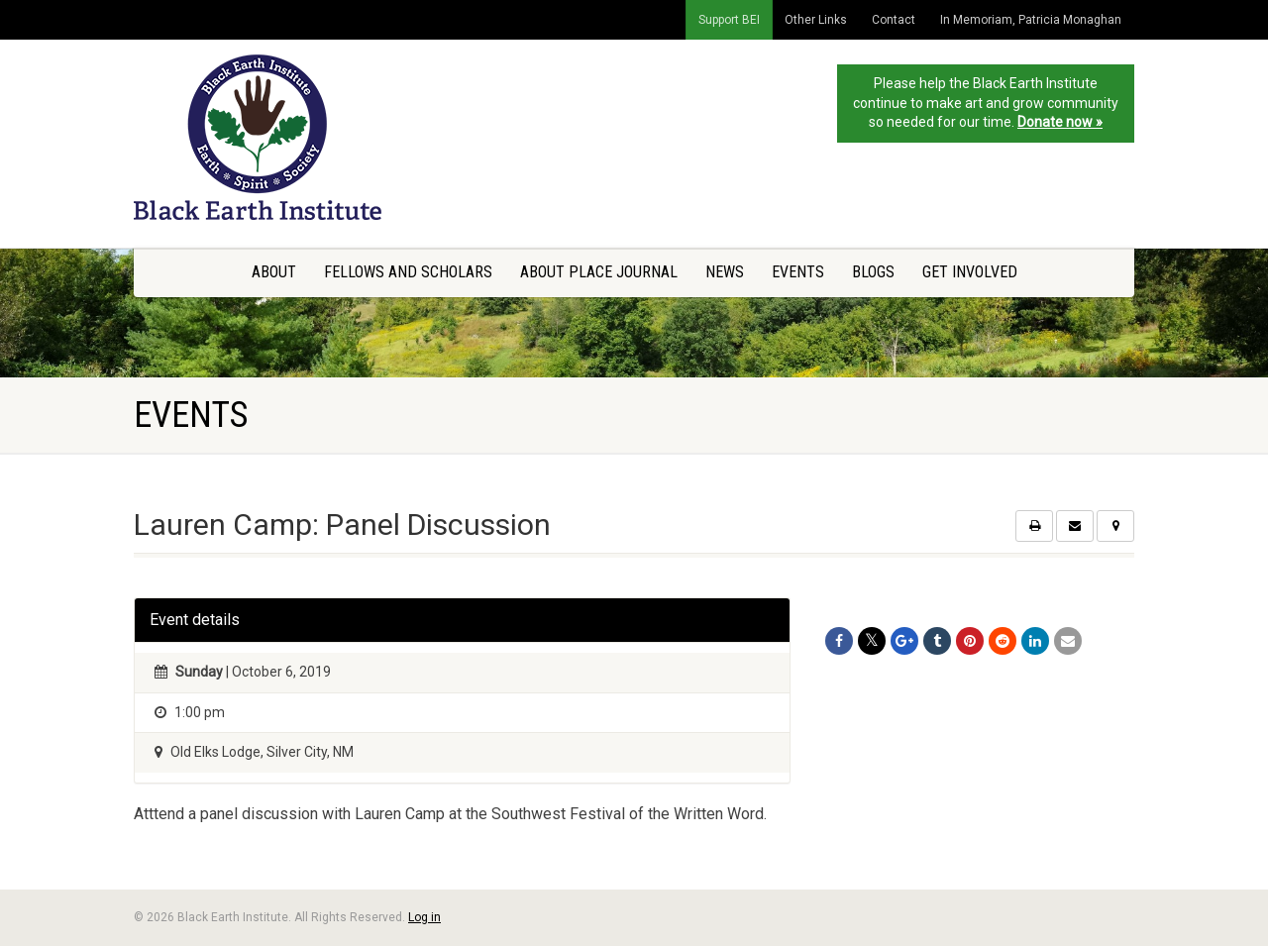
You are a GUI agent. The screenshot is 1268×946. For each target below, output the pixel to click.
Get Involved (969, 272)
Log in (424, 917)
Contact (893, 20)
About (274, 272)
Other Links (816, 20)
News (724, 272)
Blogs (873, 272)
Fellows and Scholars (408, 272)
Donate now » (1060, 122)
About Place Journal (599, 272)
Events (798, 272)
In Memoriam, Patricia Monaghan (1030, 20)
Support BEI (729, 20)
